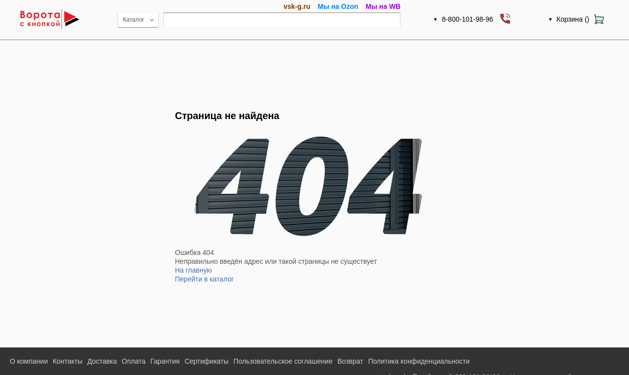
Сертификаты (207, 361)
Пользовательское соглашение (283, 361)
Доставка (102, 361)
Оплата (133, 361)
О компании (29, 361)
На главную (193, 270)
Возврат (351, 361)
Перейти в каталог (204, 279)
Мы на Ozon (337, 6)
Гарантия (165, 361)
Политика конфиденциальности (419, 361)
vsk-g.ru (297, 6)
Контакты (67, 361)
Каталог (133, 19)
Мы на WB (383, 6)
